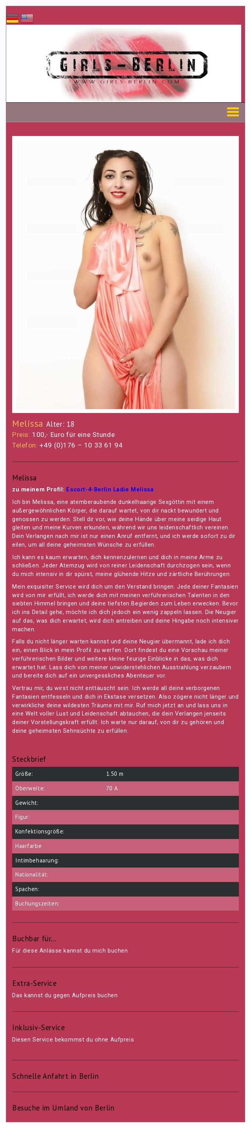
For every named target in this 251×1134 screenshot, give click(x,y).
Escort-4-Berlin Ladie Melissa (109, 489)
